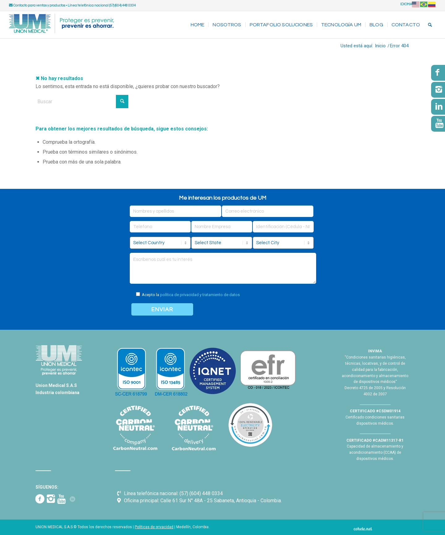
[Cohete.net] (363, 528)
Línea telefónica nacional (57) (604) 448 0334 (102, 5)
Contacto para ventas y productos (37, 5)
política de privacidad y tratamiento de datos (200, 294)
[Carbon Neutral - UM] (193, 428)
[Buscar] (430, 24)
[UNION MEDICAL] (61, 24)
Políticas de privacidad (154, 527)
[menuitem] (198, 24)
